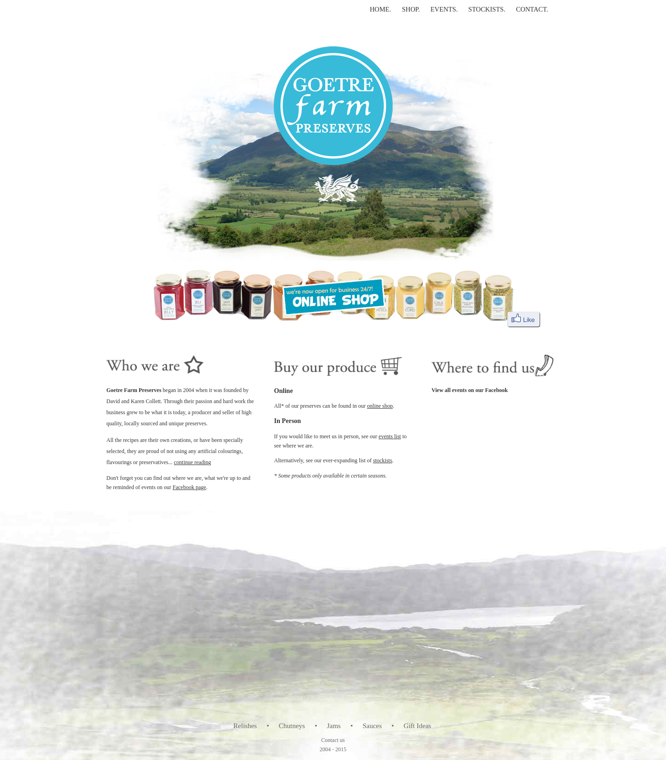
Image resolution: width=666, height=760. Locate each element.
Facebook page (189, 487)
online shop (380, 406)
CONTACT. (532, 9)
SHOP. (411, 9)
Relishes (245, 725)
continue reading (192, 462)
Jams (334, 725)
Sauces (372, 725)
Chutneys (292, 725)
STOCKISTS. (487, 9)
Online (283, 390)
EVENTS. (444, 9)
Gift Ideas (418, 725)
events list (390, 436)
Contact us (333, 740)
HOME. (381, 9)
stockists (382, 460)
